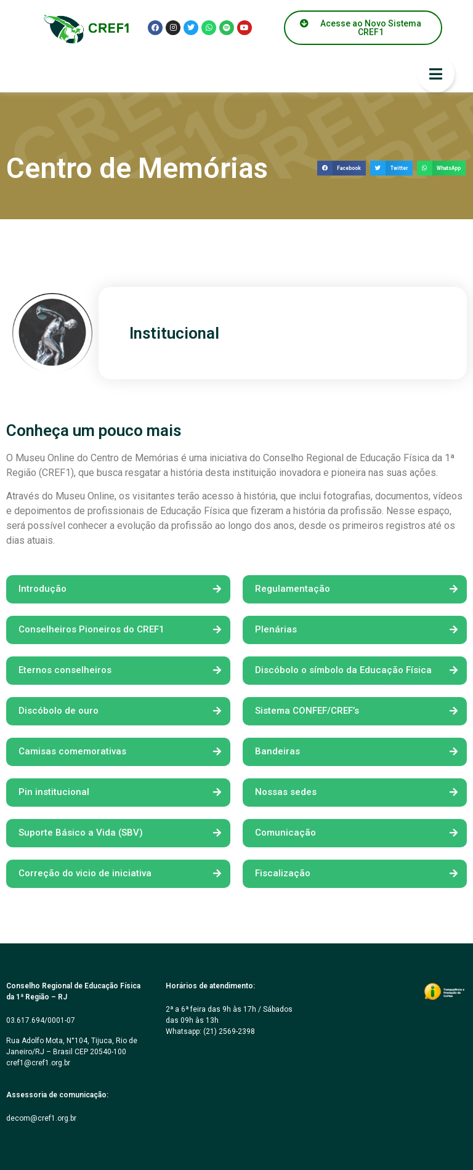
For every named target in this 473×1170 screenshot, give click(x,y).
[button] (341, 168)
